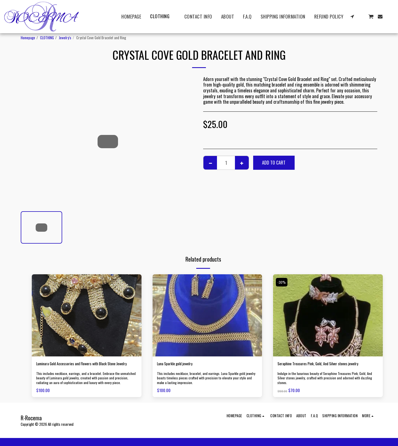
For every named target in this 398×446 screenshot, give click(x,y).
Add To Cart (274, 162)
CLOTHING (47, 37)
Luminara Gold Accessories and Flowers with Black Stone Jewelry (86, 367)
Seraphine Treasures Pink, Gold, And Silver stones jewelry (327, 364)
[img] (87, 315)
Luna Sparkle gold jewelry (179, 364)
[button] (352, 16)
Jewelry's (65, 37)
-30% (282, 282)
